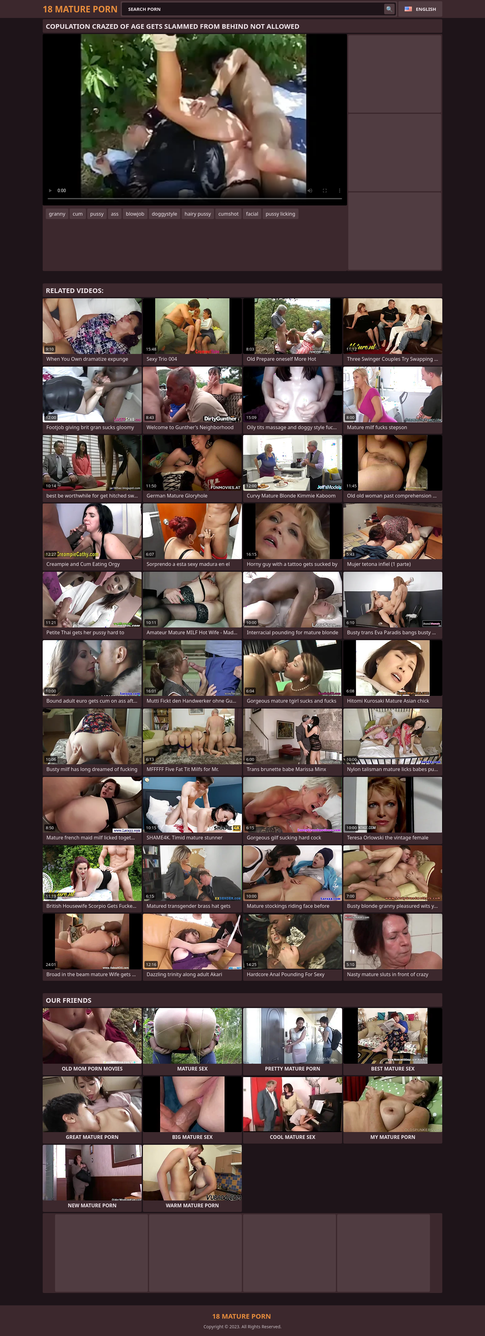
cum (78, 213)
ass (114, 213)
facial (252, 213)
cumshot (228, 213)
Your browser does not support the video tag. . (195, 119)
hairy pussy (198, 213)
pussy (97, 213)
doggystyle (164, 213)
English (426, 9)
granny (57, 213)
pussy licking (280, 213)
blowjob (135, 213)
